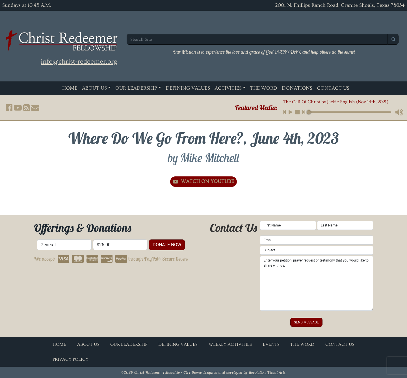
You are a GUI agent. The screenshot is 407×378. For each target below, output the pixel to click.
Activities (228, 88)
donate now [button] (167, 244)
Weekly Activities (230, 344)
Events (271, 344)
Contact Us (333, 88)
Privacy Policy (70, 359)
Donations (297, 88)
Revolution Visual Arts (267, 372)
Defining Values (188, 88)
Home (69, 88)
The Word (263, 88)
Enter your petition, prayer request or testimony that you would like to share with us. (316, 283)
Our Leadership (136, 88)
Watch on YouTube (203, 181)
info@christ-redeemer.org (79, 61)
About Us (94, 88)
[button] (9, 108)
